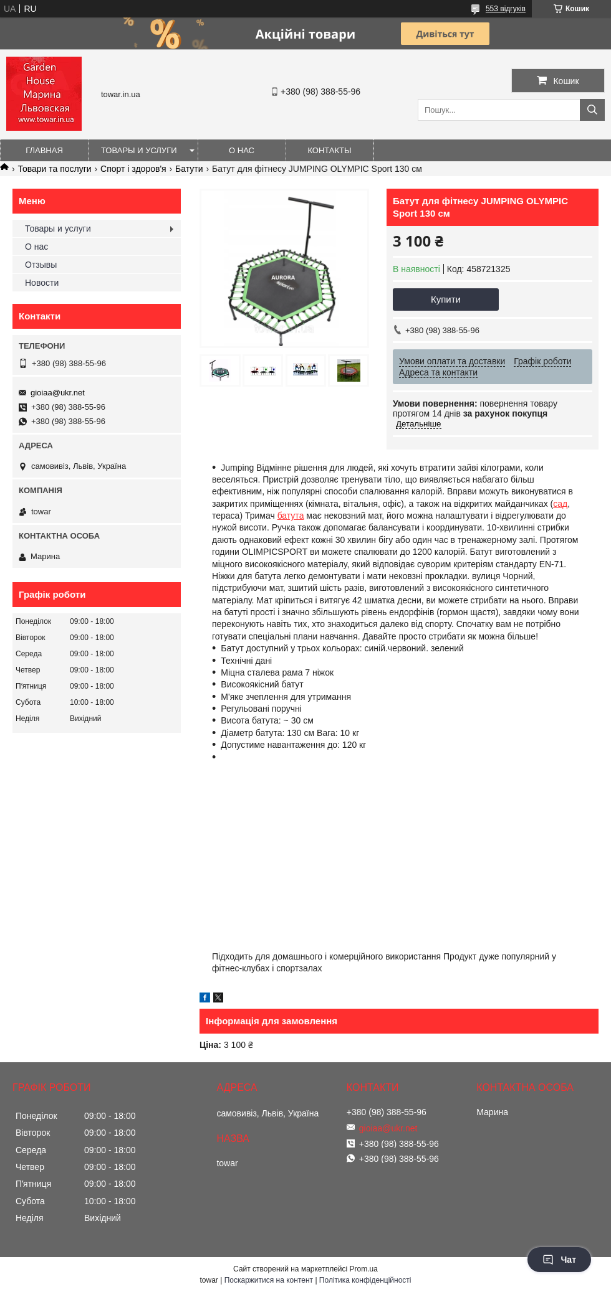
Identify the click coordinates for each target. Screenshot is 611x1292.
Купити (446, 299)
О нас (241, 150)
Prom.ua (364, 1269)
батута (290, 516)
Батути (189, 169)
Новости (42, 283)
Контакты (329, 150)
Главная (44, 150)
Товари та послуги (54, 169)
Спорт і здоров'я (133, 169)
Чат (559, 1259)
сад (560, 504)
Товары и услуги (139, 150)
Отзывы (41, 265)
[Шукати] (592, 110)
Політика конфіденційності (365, 1280)
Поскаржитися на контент (268, 1280)
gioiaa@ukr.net (58, 392)
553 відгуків (506, 8)
